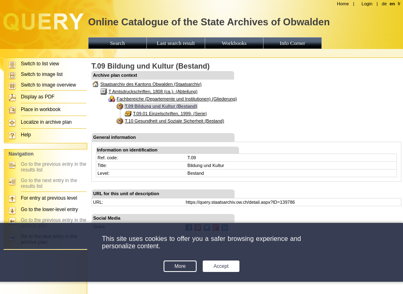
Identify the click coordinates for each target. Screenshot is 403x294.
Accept (221, 266)
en (392, 3)
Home (343, 3)
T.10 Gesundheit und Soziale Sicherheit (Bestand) (174, 120)
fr (399, 3)
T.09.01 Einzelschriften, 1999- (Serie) (170, 113)
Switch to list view (40, 64)
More (180, 266)
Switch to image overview (48, 85)
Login (366, 3)
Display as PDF (38, 97)
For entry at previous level (49, 198)
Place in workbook (40, 109)
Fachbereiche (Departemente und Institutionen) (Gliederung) (177, 98)
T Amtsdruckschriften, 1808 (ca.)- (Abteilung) (152, 91)
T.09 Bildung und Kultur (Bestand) (161, 106)
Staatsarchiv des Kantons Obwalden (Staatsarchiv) (151, 84)
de (384, 3)
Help (26, 135)
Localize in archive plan (46, 122)
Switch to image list (42, 74)
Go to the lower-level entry (49, 209)
